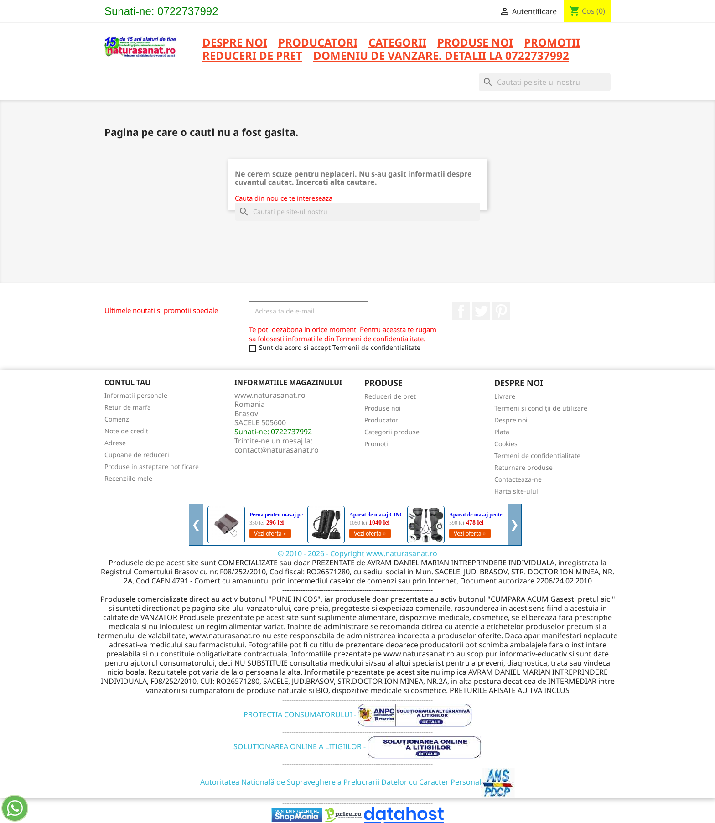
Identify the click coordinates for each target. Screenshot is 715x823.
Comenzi (117, 419)
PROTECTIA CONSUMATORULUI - (358, 714)
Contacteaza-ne (518, 479)
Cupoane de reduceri (136, 454)
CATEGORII (397, 43)
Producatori (382, 420)
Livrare (504, 396)
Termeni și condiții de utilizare (540, 408)
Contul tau (127, 382)
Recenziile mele (128, 478)
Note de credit (126, 431)
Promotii (377, 443)
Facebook (461, 311)
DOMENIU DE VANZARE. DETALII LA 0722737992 (441, 56)
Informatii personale (135, 395)
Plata (501, 431)
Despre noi (234, 43)
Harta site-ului (516, 491)
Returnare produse (523, 467)
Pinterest (501, 311)
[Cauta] (545, 82)
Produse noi (382, 408)
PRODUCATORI (318, 43)
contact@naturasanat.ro (276, 450)
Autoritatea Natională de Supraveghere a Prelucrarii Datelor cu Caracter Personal (357, 782)
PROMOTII (552, 43)
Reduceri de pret (390, 396)
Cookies (506, 443)
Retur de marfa (127, 407)
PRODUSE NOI (475, 43)
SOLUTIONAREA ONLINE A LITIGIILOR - (357, 746)
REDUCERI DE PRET (252, 56)
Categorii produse (392, 431)
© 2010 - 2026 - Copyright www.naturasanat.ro (357, 553)
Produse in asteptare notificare (151, 466)
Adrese (115, 442)
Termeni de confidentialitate (537, 455)
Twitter (481, 311)
